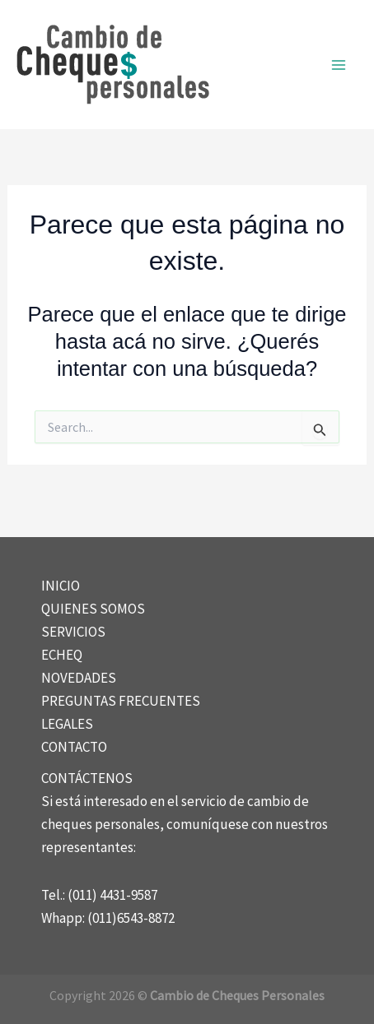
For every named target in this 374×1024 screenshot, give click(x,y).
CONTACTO (74, 747)
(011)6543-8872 (131, 918)
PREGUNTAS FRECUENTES (120, 701)
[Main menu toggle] (339, 65)
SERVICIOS (73, 632)
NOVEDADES (78, 678)
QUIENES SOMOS (93, 609)
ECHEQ (61, 655)
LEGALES (67, 724)
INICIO (60, 586)
